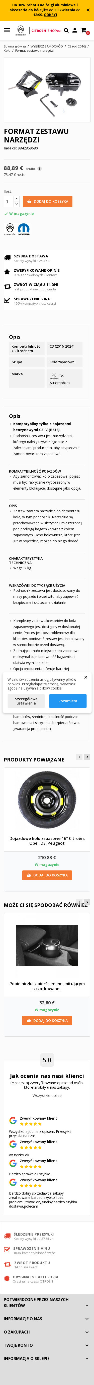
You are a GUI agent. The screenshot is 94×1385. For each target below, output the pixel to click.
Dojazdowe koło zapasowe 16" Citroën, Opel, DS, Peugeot (47, 841)
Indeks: (10, 148)
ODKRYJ (50, 14)
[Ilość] (9, 201)
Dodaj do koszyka (47, 201)
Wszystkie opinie (47, 1095)
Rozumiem (67, 700)
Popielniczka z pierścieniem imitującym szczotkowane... (47, 986)
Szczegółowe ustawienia (26, 700)
